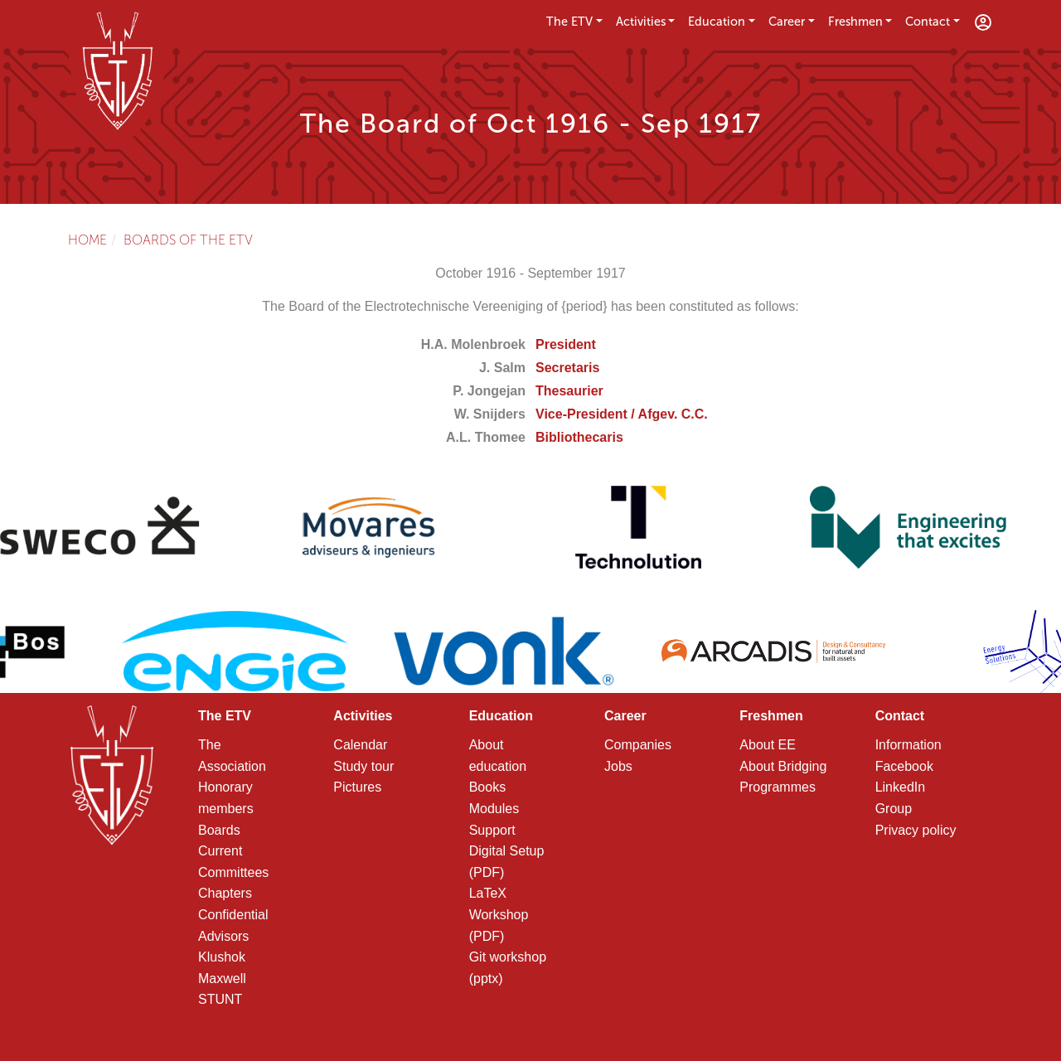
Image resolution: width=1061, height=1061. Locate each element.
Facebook (904, 766)
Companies (637, 745)
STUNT (220, 999)
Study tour (363, 766)
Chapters (225, 893)
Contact (927, 21)
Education (716, 21)
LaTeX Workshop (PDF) (499, 914)
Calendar (360, 745)
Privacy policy (916, 830)
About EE (767, 745)
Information (908, 745)
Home (87, 240)
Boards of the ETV (188, 240)
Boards (219, 830)
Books (487, 787)
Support (492, 830)
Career (786, 21)
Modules (494, 809)
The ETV (569, 21)
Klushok (221, 957)
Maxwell (222, 978)
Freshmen (855, 21)
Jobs (618, 766)
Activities (641, 21)
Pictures (357, 787)
